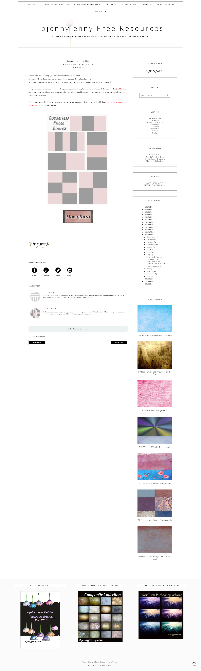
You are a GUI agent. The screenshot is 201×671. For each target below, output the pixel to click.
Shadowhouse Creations (155, 159)
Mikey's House (155, 118)
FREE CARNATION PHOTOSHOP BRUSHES (157, 263)
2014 (147, 232)
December (151, 237)
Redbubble (154, 124)
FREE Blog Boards (49, 292)
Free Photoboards (50, 309)
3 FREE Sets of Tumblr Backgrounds (155, 447)
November (151, 240)
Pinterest (155, 127)
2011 (147, 281)
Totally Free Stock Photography (84, 5)
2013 (147, 235)
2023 (147, 209)
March (149, 271)
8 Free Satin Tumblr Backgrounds (154, 258)
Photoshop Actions (53, 5)
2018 (147, 222)
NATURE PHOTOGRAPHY (154, 185)
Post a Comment (38, 336)
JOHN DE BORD (154, 155)
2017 (147, 224)
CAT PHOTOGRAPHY (154, 183)
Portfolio (147, 5)
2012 (147, 279)
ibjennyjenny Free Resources (101, 28)
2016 (147, 227)
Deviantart (154, 129)
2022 (147, 212)
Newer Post (37, 342)
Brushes (111, 5)
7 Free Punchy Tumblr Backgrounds (155, 484)
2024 (147, 207)
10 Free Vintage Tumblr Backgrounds (155, 520)
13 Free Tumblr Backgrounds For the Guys (154, 373)
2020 (147, 217)
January (150, 276)
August (150, 247)
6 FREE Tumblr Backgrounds (155, 411)
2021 (147, 214)
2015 (147, 229)
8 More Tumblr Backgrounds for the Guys (155, 557)
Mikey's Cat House (155, 122)
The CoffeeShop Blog (155, 157)
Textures (33, 5)
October (150, 242)
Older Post (119, 342)
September (151, 244)
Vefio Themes (113, 662)
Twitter (155, 133)
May (149, 255)
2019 (147, 219)
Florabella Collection (154, 161)
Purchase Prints (165, 5)
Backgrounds (129, 5)
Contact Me (100, 11)
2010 (147, 284)
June (149, 252)
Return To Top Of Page (100, 665)
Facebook (155, 120)
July (148, 249)
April (149, 269)
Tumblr (155, 131)
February (151, 274)
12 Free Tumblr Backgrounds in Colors (155, 335)
